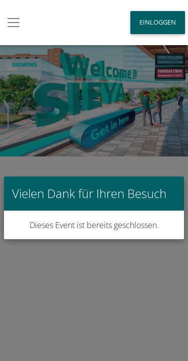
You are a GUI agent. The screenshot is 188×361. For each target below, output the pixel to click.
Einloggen (157, 22)
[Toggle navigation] (13, 23)
